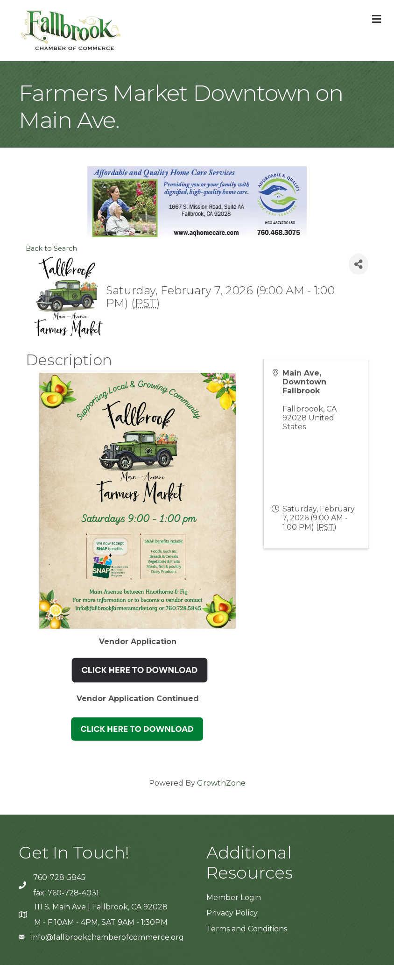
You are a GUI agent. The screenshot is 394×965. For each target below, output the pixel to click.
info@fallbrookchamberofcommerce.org (107, 937)
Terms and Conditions (246, 928)
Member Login (233, 897)
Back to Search (51, 248)
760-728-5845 (59, 877)
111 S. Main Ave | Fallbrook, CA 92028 (101, 906)
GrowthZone (221, 783)
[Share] (358, 264)
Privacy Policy (232, 912)
